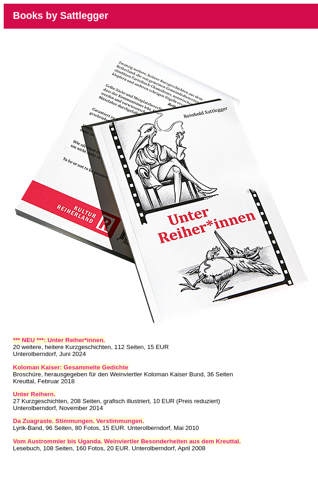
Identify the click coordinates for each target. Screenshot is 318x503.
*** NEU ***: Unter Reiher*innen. (59, 340)
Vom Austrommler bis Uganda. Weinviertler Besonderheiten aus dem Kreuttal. (127, 441)
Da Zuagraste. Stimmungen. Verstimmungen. (78, 420)
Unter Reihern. (34, 394)
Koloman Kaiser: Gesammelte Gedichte (70, 367)
